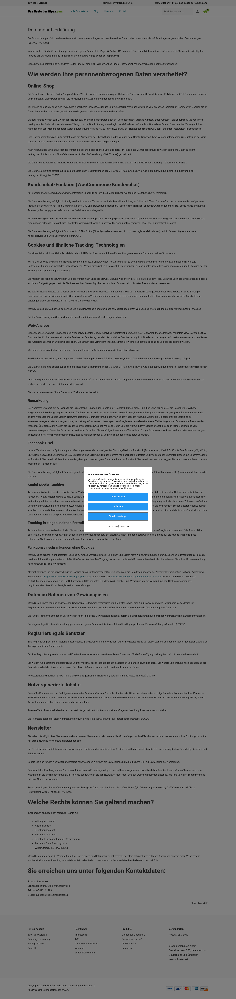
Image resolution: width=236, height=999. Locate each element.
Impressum (124, 526)
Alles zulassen (118, 496)
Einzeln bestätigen (118, 516)
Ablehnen (118, 506)
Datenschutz (112, 526)
